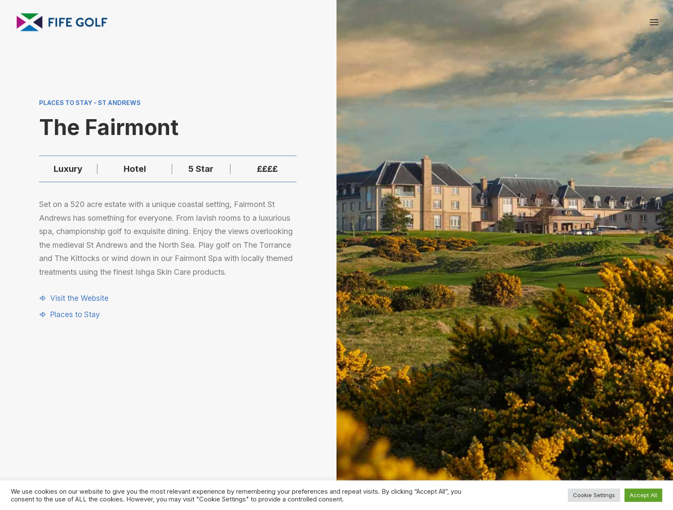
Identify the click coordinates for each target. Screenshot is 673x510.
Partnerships (452, 420)
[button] (74, 298)
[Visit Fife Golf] (62, 22)
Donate (444, 442)
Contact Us (539, 420)
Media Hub (450, 431)
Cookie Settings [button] (594, 495)
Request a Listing (459, 409)
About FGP (539, 409)
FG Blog (534, 442)
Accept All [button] (643, 495)
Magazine (537, 431)
